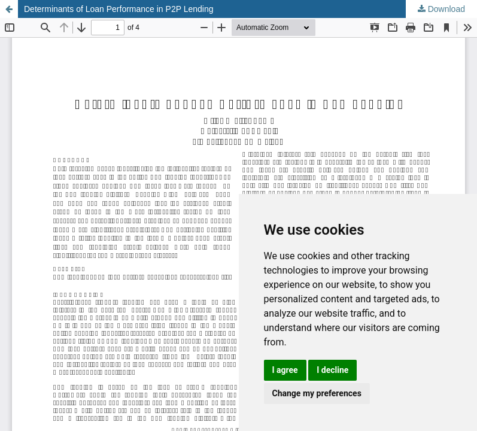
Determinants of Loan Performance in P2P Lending (119, 9)
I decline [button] (332, 370)
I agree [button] (285, 370)
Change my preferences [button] (316, 393)
